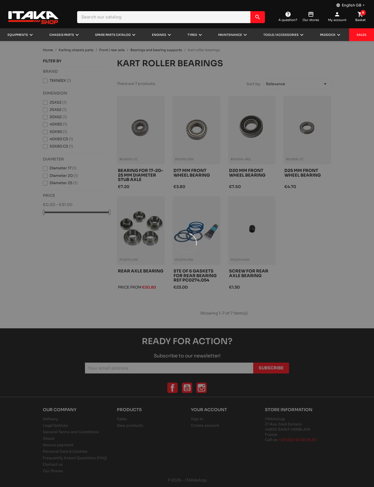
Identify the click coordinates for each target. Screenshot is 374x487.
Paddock (328, 35)
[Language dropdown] (351, 4)
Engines (159, 35)
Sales (361, 35)
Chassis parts (61, 35)
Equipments (18, 35)
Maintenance (230, 35)
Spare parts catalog (113, 35)
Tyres (192, 35)
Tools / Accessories (281, 35)
